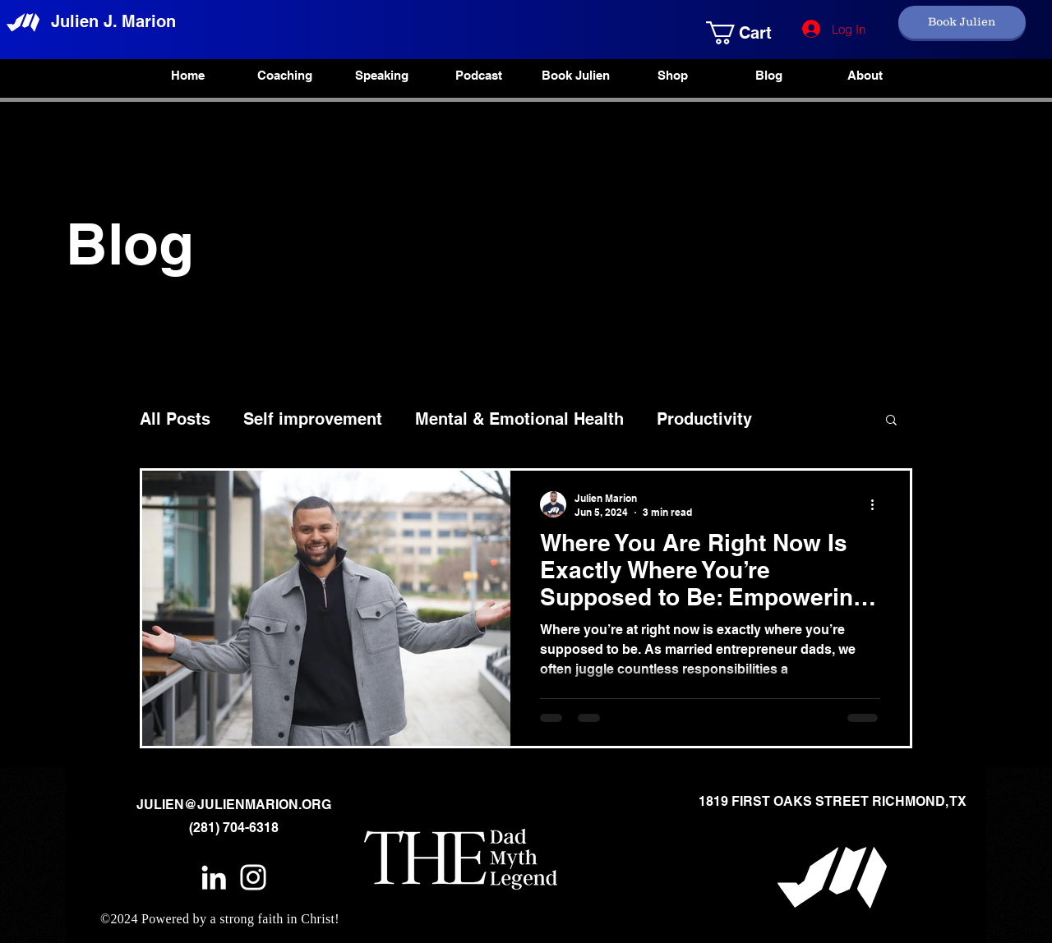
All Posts (175, 419)
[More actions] (878, 504)
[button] (728, 32)
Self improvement (312, 419)
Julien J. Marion (113, 21)
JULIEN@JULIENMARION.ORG (233, 804)
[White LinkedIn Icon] (213, 877)
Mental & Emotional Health (519, 419)
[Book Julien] (962, 22)
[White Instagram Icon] (253, 877)
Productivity (704, 419)
